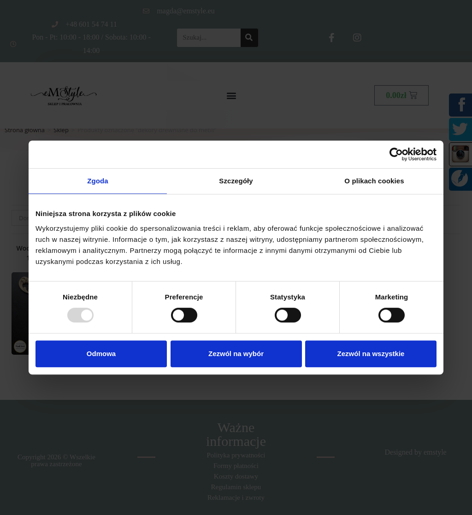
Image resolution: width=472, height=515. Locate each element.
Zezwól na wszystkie (371, 353)
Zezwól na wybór (236, 353)
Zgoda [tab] (97, 181)
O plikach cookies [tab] (374, 181)
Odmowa (101, 353)
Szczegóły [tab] (236, 181)
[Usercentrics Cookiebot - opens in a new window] (396, 154)
